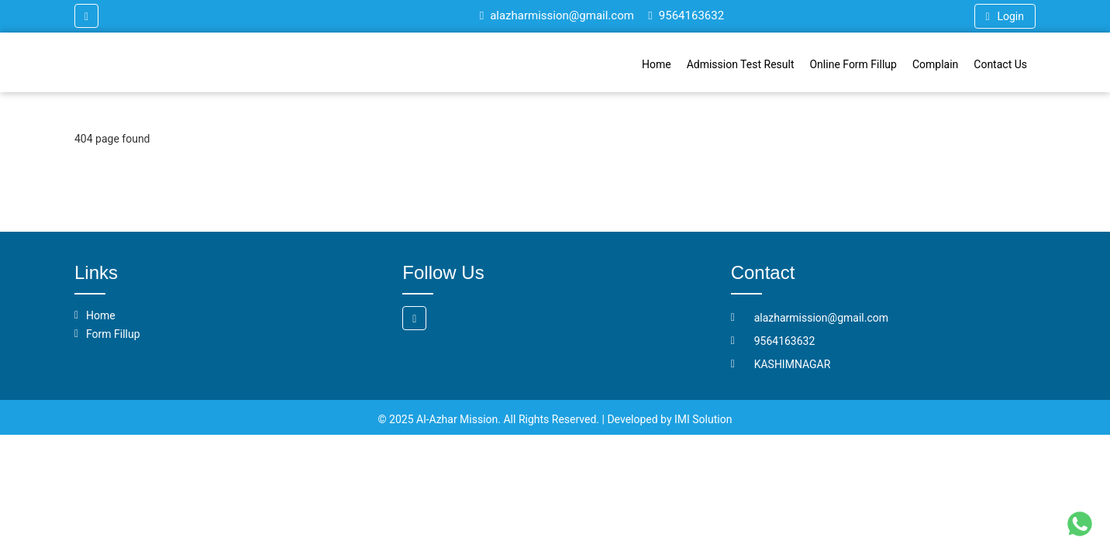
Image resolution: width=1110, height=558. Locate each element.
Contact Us (1000, 64)
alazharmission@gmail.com (557, 15)
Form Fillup (113, 334)
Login (1005, 16)
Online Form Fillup (852, 64)
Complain (935, 64)
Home (656, 64)
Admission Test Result (741, 64)
